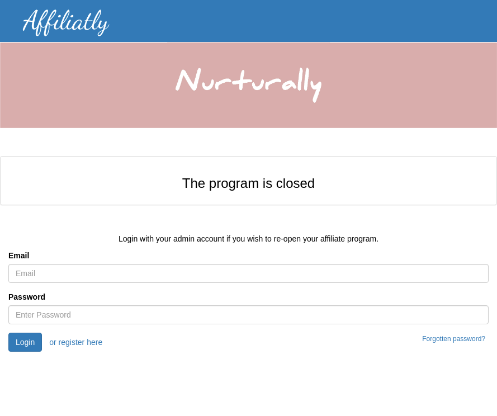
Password (26, 296)
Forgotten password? (453, 339)
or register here (75, 342)
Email (18, 255)
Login (25, 342)
